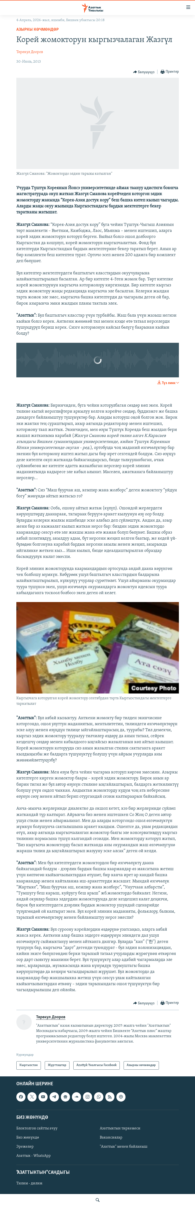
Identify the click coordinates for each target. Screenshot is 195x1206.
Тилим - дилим (29, 1183)
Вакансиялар (111, 1138)
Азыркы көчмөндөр (37, 29)
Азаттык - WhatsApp (33, 1156)
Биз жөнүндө (27, 1138)
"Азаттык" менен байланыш (123, 1147)
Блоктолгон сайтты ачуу (36, 1128)
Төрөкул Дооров (29, 52)
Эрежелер (25, 1147)
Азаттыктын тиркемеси (120, 1128)
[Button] (144, 72)
